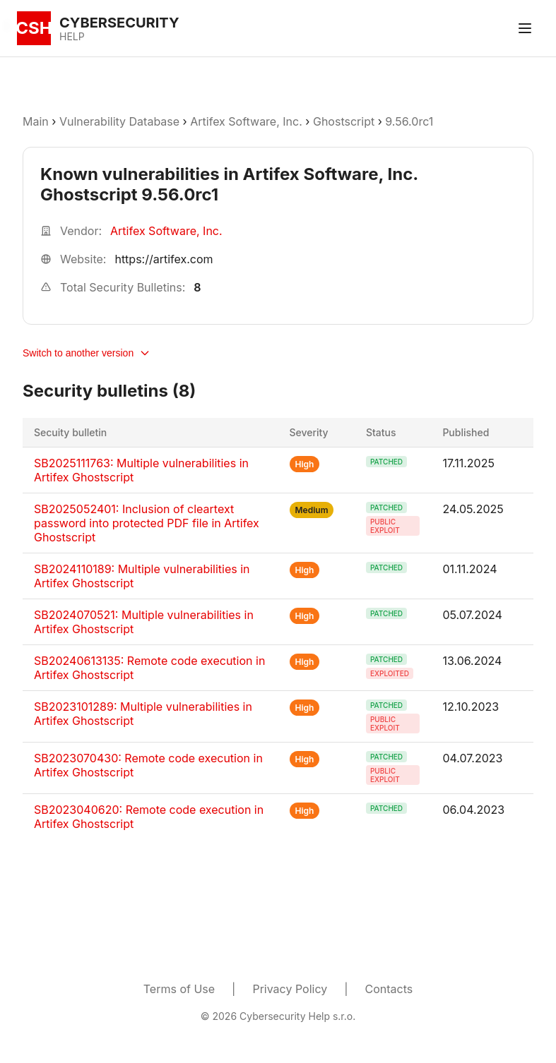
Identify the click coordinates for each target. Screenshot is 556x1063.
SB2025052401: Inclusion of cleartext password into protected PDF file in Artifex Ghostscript (146, 523)
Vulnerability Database (119, 121)
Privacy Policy (289, 989)
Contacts (389, 989)
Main (36, 121)
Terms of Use (179, 989)
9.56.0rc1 (409, 121)
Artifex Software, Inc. (246, 121)
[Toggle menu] (525, 28)
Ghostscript (343, 121)
